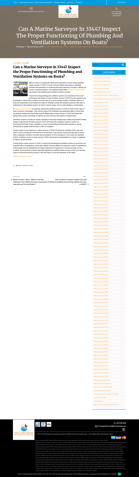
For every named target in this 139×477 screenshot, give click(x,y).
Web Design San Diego (107, 434)
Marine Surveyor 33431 (101, 207)
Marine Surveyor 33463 (101, 281)
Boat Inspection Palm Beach (102, 77)
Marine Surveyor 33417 (101, 162)
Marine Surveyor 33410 (101, 137)
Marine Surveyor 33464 (101, 285)
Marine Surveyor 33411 (101, 141)
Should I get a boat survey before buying (106, 394)
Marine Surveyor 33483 (101, 341)
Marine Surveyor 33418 (101, 165)
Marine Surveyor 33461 (101, 274)
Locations (79, 2)
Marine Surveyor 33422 (101, 179)
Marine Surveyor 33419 (101, 169)
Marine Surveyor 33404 (101, 116)
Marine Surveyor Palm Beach (103, 383)
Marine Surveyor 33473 (101, 313)
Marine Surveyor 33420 (101, 172)
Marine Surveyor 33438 (101, 232)
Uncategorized (98, 401)
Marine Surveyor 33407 (101, 127)
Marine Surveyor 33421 (101, 176)
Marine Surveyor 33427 (101, 193)
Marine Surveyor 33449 (101, 257)
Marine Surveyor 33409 (101, 134)
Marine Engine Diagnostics (43, 2)
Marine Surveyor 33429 (101, 200)
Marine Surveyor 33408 (101, 130)
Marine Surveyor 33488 (101, 355)
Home (16, 2)
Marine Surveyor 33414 (101, 151)
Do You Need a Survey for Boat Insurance (106, 95)
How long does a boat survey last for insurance (108, 99)
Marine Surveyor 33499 (101, 373)
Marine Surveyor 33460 (101, 271)
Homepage (20, 46)
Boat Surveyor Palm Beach (102, 85)
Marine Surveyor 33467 (101, 295)
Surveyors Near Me (100, 397)
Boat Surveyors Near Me (101, 88)
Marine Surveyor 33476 (101, 320)
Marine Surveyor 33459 (101, 267)
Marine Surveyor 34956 (101, 376)
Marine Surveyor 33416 (101, 158)
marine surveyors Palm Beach (103, 387)
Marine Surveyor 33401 (101, 106)
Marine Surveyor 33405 (101, 120)
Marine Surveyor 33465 (101, 288)
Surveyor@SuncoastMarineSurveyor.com (31, 11)
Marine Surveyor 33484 (101, 345)
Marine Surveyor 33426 (101, 190)
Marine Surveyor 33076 (101, 102)
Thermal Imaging (59, 2)
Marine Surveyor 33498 (101, 369)
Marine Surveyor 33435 (101, 222)
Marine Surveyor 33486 (101, 348)
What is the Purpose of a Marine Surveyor (106, 404)
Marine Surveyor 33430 (101, 204)
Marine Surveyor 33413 (101, 148)
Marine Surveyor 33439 (101, 236)
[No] (137, 474)
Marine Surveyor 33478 (101, 327)
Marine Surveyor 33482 (101, 337)
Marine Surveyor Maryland (102, 380)
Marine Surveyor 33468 (101, 299)
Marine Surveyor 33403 (101, 113)
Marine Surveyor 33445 (101, 243)
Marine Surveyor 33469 (101, 302)
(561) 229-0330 (116, 11)
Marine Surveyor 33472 (101, 309)
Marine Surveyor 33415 (101, 155)
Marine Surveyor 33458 (101, 264)
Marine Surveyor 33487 (101, 351)
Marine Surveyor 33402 (101, 109)
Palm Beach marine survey (102, 390)
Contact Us (70, 2)
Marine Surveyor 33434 (101, 218)
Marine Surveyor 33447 (35, 46)
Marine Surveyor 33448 (101, 253)
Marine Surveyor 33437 (101, 229)
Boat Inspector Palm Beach (102, 81)
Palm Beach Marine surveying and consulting (53, 434)
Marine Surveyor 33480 (101, 330)
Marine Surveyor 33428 (101, 197)
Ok (119, 474)
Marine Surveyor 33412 (101, 144)
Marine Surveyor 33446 (101, 246)
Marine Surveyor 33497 (101, 366)
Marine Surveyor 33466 (101, 292)
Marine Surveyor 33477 (101, 323)
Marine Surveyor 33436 (101, 225)
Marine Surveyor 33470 (101, 306)
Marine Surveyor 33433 (101, 214)
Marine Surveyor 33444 (101, 239)
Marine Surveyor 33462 (101, 278)
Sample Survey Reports (26, 2)
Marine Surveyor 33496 (101, 362)
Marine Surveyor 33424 (101, 183)
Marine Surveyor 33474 (101, 316)
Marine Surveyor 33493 (101, 359)
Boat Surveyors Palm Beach (102, 91)
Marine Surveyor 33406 (101, 123)
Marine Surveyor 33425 (101, 186)
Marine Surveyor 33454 (101, 260)
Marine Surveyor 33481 (101, 334)
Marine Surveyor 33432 (101, 211)
